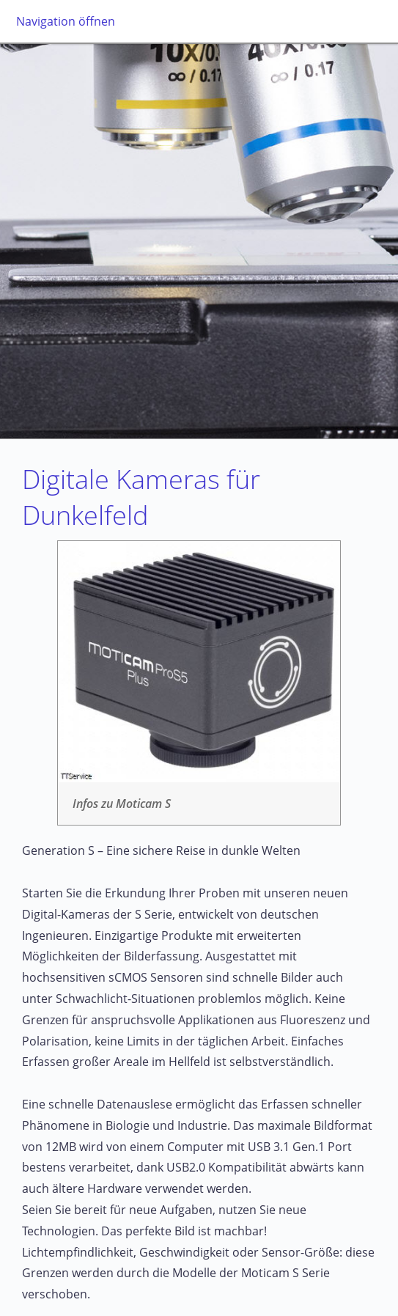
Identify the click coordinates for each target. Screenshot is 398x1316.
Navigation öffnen (65, 21)
